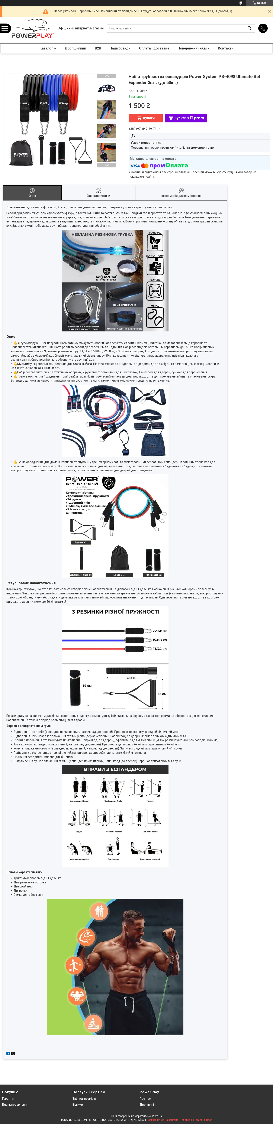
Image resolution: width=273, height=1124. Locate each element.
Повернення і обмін (193, 48)
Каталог (46, 48)
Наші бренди (120, 48)
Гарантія (8, 1098)
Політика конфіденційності (196, 1119)
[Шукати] (249, 28)
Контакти (225, 48)
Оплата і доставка (154, 48)
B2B (98, 48)
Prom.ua (157, 1116)
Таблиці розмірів (84, 1098)
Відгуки (78, 1104)
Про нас (145, 1098)
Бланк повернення (15, 1104)
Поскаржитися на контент (162, 1119)
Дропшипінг (148, 1104)
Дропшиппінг (75, 48)
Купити (149, 118)
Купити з (189, 118)
